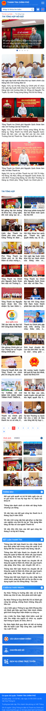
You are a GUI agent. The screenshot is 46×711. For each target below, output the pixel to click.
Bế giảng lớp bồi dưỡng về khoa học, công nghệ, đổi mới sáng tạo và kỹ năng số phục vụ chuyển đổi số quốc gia (11, 212)
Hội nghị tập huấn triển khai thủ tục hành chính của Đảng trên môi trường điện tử (34, 258)
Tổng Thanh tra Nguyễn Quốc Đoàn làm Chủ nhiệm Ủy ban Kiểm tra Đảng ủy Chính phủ (11, 304)
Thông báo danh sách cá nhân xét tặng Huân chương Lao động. (23, 506)
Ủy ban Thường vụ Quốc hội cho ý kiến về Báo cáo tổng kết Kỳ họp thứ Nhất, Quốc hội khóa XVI (34, 418)
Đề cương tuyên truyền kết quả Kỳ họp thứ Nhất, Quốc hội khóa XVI (34, 372)
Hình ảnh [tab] (7, 438)
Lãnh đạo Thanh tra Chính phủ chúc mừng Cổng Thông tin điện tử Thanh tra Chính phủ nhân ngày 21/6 (11, 235)
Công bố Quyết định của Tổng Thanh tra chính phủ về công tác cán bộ (11, 372)
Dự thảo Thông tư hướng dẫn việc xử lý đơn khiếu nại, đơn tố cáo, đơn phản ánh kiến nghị (23, 594)
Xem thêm (41, 438)
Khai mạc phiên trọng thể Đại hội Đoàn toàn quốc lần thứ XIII (34, 212)
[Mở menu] (43, 3)
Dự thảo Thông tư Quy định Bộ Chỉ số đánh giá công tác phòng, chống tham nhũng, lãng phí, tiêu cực (23, 602)
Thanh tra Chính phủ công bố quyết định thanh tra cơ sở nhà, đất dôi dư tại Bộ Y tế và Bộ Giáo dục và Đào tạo (11, 418)
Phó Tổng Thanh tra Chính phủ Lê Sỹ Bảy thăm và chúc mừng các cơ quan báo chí (11, 258)
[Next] (37, 428)
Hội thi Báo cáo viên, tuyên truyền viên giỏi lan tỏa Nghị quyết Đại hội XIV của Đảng (34, 395)
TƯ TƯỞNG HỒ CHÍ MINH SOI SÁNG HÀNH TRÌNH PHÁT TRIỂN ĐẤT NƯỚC (11, 395)
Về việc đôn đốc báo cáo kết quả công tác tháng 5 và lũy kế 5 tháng (23, 530)
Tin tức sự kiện (7, 14)
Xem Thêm (42, 492)
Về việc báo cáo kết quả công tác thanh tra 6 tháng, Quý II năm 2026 (23, 514)
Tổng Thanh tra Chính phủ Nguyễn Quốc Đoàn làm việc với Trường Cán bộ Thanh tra (11, 281)
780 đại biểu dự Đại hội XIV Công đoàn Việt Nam (11, 325)
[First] (4, 428)
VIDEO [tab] (17, 438)
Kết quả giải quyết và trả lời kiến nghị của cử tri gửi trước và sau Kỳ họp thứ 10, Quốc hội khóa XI (23, 498)
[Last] (4, 431)
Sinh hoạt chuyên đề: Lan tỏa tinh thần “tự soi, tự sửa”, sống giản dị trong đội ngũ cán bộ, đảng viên (34, 349)
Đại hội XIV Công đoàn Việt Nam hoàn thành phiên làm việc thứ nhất (34, 304)
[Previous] (8, 428)
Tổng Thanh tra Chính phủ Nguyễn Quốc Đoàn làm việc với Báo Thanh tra (34, 281)
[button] (38, 9)
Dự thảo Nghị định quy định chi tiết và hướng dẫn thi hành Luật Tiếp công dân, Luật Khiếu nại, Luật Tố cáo (23, 626)
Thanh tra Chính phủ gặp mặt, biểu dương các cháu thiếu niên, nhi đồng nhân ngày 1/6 (34, 326)
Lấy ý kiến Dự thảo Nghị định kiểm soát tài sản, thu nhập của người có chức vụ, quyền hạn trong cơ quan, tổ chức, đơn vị (23, 618)
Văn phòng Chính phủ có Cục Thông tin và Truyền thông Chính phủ (11, 349)
